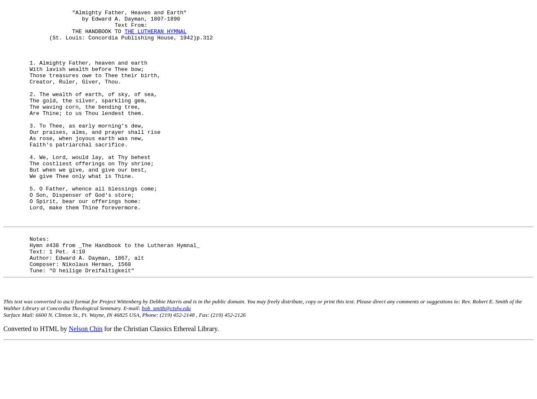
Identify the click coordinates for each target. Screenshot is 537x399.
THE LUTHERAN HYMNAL (156, 37)
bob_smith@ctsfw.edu (166, 363)
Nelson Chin (85, 384)
